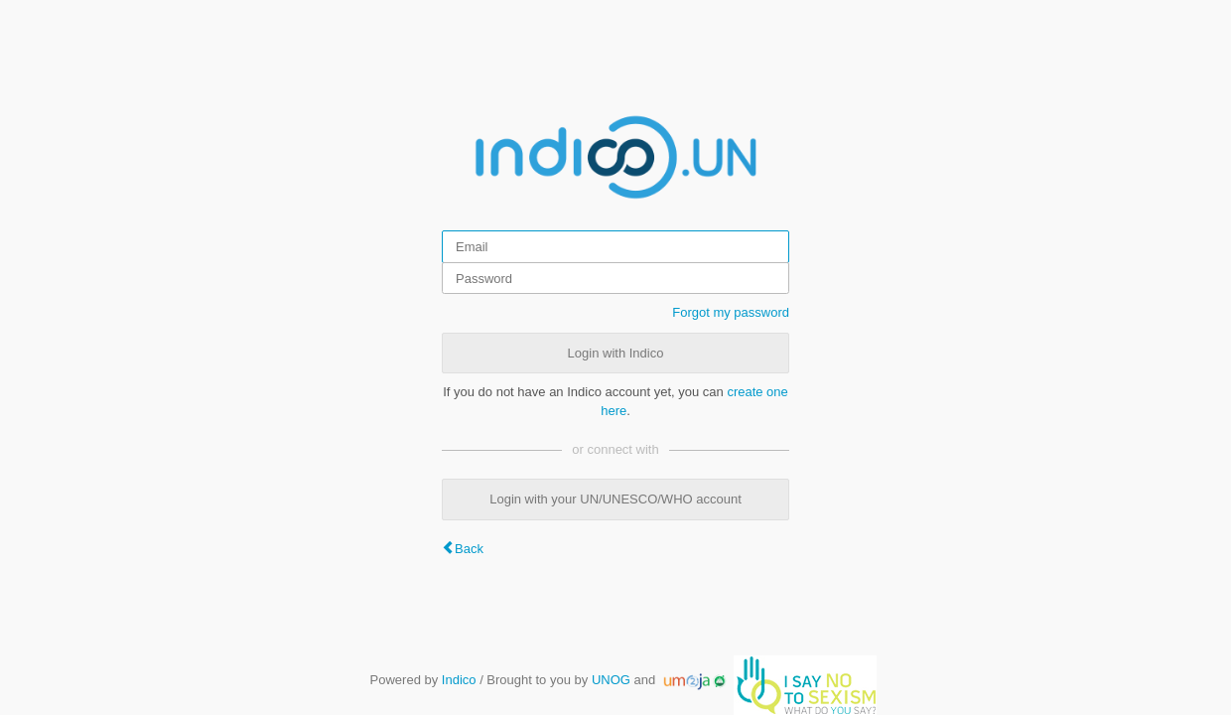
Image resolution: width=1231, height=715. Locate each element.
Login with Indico (616, 353)
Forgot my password (730, 312)
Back (469, 548)
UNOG (611, 679)
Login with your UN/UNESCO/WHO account (615, 499)
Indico (459, 679)
